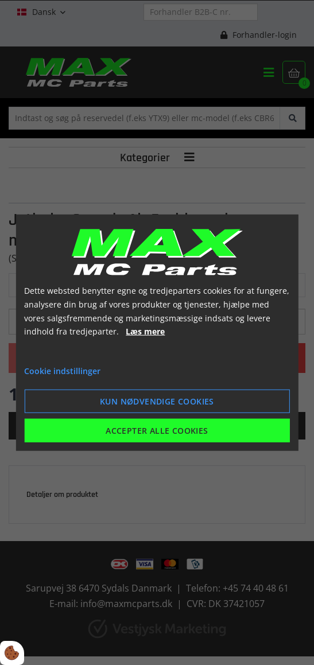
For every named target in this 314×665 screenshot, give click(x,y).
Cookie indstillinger (62, 370)
